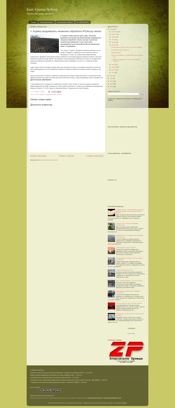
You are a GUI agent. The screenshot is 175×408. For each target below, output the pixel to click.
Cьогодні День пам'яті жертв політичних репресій (126, 47)
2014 (111, 84)
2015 (111, 81)
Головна (33, 22)
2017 (111, 76)
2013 (111, 86)
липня (114, 39)
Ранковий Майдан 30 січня (124, 270)
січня (113, 72)
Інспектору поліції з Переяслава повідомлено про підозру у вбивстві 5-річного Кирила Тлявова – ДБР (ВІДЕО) (65, 380)
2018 (111, 29)
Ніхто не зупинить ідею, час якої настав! (129, 303)
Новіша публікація (38, 156)
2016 (111, 78)
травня (114, 45)
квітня (114, 64)
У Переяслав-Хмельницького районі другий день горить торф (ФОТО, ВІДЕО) (54, 382)
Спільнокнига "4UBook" (65, 22)
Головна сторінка (66, 156)
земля (59, 94)
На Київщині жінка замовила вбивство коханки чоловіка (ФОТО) (50, 377)
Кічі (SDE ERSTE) (83, 22)
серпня (114, 37)
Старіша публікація (94, 156)
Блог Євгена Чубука (42, 9)
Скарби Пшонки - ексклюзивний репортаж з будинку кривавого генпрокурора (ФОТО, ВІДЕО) (130, 211)
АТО (37, 94)
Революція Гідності (46, 22)
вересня (114, 34)
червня (114, 42)
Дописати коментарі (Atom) (49, 160)
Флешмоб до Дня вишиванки (120, 50)
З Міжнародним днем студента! (126, 247)
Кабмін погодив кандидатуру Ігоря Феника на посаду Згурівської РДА (52, 375)
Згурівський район (51, 94)
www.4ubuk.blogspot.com (112, 398)
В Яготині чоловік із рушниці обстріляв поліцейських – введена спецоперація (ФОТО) (57, 373)
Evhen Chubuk (131, 333)
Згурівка (42, 94)
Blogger (124, 403)
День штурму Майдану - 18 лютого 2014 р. (129, 280)
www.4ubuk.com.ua (94, 398)
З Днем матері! (116, 52)
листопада (115, 31)
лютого (114, 70)
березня (114, 67)
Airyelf (110, 403)
